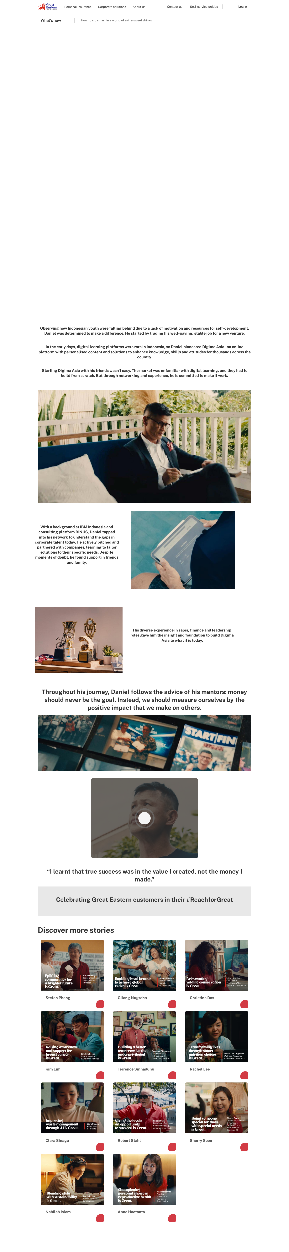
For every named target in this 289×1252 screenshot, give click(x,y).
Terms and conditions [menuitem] (51, 1235)
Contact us (174, 6)
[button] (227, 7)
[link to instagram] (52, 1118)
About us (139, 7)
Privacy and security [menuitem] (122, 1235)
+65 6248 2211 (240, 1120)
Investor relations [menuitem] (53, 1151)
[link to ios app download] (49, 1223)
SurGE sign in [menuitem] (146, 1183)
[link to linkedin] (70, 1118)
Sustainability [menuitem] (51, 1164)
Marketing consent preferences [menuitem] (87, 1235)
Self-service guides (204, 6)
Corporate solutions (112, 7)
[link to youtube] (79, 1118)
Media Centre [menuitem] (50, 1157)
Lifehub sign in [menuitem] (147, 1176)
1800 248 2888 (240, 1108)
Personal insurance (78, 7)
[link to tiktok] (61, 1118)
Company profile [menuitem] (53, 1144)
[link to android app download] (70, 1223)
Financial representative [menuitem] (106, 1151)
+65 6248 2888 (240, 1114)
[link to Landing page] (50, 1103)
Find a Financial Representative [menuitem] (148, 1147)
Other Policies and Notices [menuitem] (155, 1235)
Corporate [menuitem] (96, 1144)
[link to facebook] (42, 1118)
